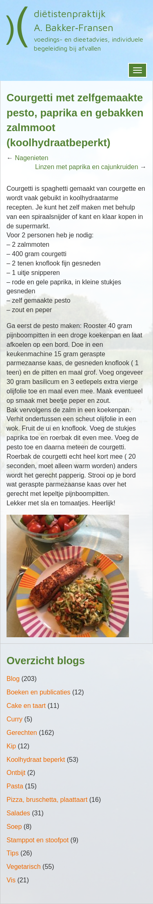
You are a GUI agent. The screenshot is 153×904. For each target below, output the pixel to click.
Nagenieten (31, 157)
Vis (11, 880)
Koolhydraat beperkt (36, 759)
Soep (14, 826)
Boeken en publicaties (39, 692)
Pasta (15, 786)
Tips (13, 853)
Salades (18, 813)
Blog (13, 678)
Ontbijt (16, 772)
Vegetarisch (24, 866)
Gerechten (22, 732)
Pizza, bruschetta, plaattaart (47, 799)
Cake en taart (26, 705)
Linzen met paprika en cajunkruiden (86, 166)
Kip (11, 746)
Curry (14, 719)
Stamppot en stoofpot (38, 840)
